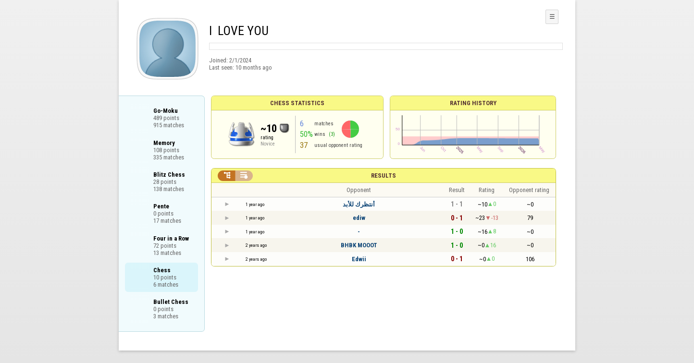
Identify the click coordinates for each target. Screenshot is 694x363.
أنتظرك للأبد (359, 204)
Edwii (359, 259)
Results (383, 175)
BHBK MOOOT (359, 245)
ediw (359, 217)
